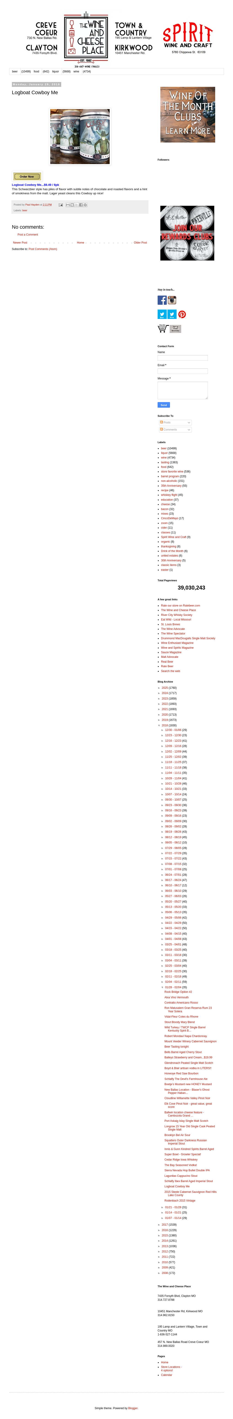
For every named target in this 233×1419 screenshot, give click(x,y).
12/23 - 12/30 (173, 735)
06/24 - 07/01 (173, 874)
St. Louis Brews (170, 624)
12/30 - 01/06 (173, 730)
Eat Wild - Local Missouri (176, 619)
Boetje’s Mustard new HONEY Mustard (188, 1084)
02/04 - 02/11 (173, 981)
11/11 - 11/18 (173, 767)
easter (165, 569)
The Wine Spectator (173, 633)
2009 (165, 1267)
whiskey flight (169, 495)
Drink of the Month (172, 551)
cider (164, 527)
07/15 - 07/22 (173, 858)
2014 (165, 1240)
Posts (165, 422)
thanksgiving (168, 546)
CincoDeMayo (169, 518)
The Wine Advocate (173, 629)
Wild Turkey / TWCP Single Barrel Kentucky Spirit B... (185, 1029)
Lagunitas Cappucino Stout (180, 1175)
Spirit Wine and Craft (173, 537)
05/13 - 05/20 (173, 906)
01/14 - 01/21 (173, 1212)
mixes (164, 513)
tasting (165, 462)
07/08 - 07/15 (173, 864)
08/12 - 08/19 (173, 837)
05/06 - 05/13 (173, 912)
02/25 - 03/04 (173, 965)
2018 (165, 725)
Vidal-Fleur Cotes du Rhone (181, 1016)
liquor (55, 71)
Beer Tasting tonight (176, 1046)
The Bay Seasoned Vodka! (180, 1165)
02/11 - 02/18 (173, 976)
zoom (164, 523)
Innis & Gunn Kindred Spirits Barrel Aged (189, 1149)
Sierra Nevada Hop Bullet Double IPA (187, 1170)
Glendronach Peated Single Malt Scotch (188, 1063)
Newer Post (20, 242)
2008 (165, 1273)
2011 (165, 1256)
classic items (169, 565)
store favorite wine (172, 471)
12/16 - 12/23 (173, 740)
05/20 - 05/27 (173, 901)
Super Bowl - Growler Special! (182, 1154)
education (167, 499)
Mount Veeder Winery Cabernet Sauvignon (190, 1041)
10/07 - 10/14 (173, 794)
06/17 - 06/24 (173, 880)
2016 (165, 1230)
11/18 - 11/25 (173, 762)
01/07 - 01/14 (173, 1218)
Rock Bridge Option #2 (178, 992)
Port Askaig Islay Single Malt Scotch (186, 1121)
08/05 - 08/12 (173, 842)
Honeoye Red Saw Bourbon (181, 1073)
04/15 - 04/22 (173, 928)
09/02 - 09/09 (173, 821)
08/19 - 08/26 (173, 831)
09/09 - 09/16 (173, 815)
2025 (165, 687)
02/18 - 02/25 (173, 971)
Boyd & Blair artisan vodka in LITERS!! (187, 1068)
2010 (165, 1262)
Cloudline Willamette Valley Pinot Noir (187, 1098)
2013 (165, 1246)
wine (76, 71)
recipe (165, 490)
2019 (165, 720)
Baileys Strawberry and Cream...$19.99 (188, 1057)
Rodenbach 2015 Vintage (179, 1200)
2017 (165, 1224)
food (36, 71)
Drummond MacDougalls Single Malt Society (188, 638)
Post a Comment (28, 234)
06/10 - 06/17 (173, 885)
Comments (168, 429)
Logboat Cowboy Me (177, 1186)
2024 (165, 693)
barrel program (170, 476)
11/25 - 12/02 (173, 756)
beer (15, 71)
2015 (165, 1235)
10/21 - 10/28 (173, 783)
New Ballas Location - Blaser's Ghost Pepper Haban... (186, 1091)
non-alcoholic (169, 481)
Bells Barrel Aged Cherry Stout (183, 1052)
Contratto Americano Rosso (181, 1002)
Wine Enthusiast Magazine (177, 643)
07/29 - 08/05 (173, 848)
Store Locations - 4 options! (171, 1368)
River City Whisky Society (176, 615)
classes (165, 532)
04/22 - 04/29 (173, 923)
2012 (165, 1251)
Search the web (170, 671)
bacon (165, 509)
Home (80, 242)
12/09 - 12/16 (173, 746)
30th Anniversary (171, 560)
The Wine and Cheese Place (178, 610)
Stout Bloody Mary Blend (179, 1022)
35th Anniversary (171, 485)
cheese (165, 504)
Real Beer (167, 661)
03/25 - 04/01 (173, 944)
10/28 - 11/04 (173, 778)
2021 (165, 709)
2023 (165, 698)
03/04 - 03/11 (173, 960)
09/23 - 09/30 (173, 805)
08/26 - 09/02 (173, 826)
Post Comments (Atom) (43, 249)
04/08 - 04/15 (173, 933)
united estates (169, 555)
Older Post (140, 242)
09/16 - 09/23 (173, 810)
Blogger (133, 1408)
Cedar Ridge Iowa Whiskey (181, 1159)
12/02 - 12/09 (173, 751)
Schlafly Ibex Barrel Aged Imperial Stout (188, 1181)
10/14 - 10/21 (173, 788)
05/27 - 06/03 (173, 896)
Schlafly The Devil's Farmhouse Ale (185, 1079)
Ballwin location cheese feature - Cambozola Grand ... (184, 1114)
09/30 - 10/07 (173, 799)
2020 (165, 714)
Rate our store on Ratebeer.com (180, 605)
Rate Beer (167, 666)
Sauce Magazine (171, 652)
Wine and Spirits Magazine (177, 647)
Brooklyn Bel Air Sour (177, 1135)
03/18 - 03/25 (173, 949)
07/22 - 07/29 (173, 853)
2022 (165, 703)
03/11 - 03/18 (173, 955)
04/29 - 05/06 (173, 917)
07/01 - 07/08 (173, 869)
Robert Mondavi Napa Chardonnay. (185, 1036)
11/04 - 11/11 (173, 772)
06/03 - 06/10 (173, 890)
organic (165, 541)
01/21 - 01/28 (173, 1207)
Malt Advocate (169, 657)
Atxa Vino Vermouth (176, 997)
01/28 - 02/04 (173, 987)
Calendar (166, 1375)
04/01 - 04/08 (173, 939)
